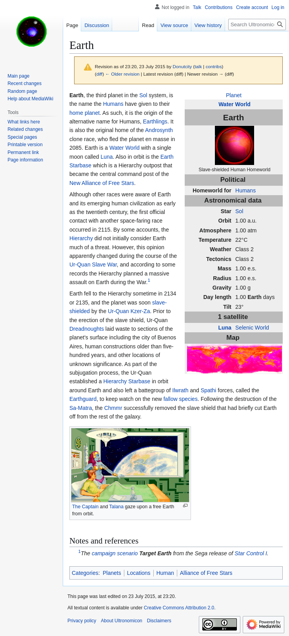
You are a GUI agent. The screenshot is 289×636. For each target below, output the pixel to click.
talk (198, 66)
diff (99, 73)
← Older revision (122, 73)
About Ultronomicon (121, 620)
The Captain (85, 506)
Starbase (139, 381)
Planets (112, 573)
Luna (224, 327)
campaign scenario (115, 553)
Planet (234, 95)
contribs (213, 66)
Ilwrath (180, 390)
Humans (245, 190)
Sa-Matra (80, 408)
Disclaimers (159, 620)
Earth (254, 297)
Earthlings (155, 121)
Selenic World (252, 327)
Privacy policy (81, 620)
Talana (116, 506)
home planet (84, 113)
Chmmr (113, 408)
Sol (239, 211)
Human (165, 573)
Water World (234, 104)
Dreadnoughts (86, 329)
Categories (85, 573)
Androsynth (159, 130)
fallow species (181, 399)
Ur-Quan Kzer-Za (129, 311)
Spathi (208, 390)
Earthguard (82, 399)
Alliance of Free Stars (206, 573)
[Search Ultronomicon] (257, 24)
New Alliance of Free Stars (101, 183)
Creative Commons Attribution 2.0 (179, 608)
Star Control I (250, 553)
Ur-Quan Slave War (93, 264)
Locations (139, 573)
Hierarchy (81, 238)
